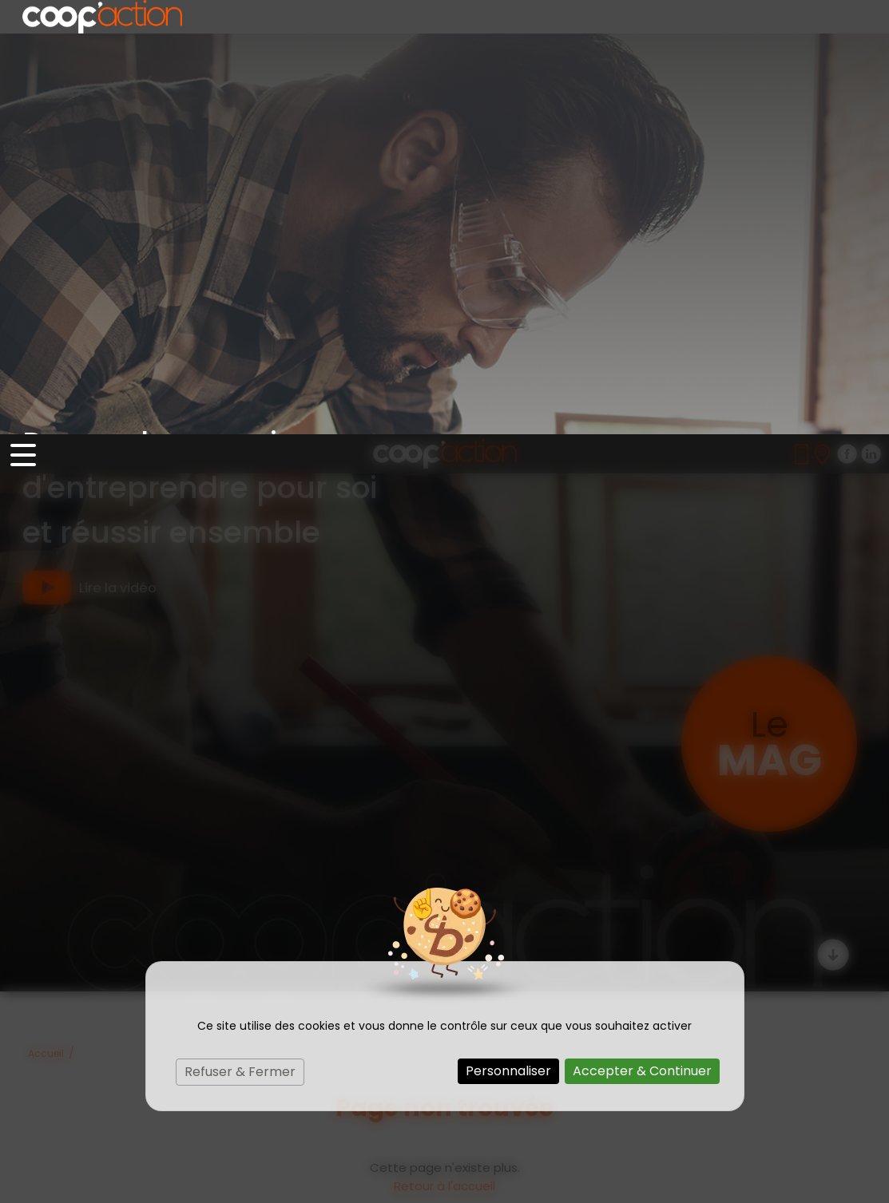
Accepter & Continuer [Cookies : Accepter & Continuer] (642, 636)
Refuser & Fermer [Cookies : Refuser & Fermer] (240, 637)
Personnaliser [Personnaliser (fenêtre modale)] (508, 636)
